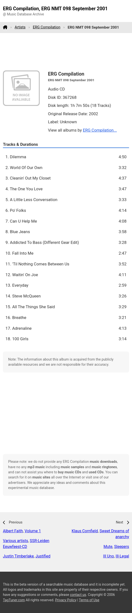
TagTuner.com (14, 600)
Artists (20, 27)
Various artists (15, 540)
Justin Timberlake (18, 556)
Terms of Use (89, 600)
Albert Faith (13, 531)
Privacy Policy (66, 600)
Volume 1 (33, 531)
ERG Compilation (46, 27)
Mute (108, 546)
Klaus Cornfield (85, 531)
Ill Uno (108, 556)
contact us (78, 595)
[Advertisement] (66, 51)
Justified (43, 556)
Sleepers (121, 546)
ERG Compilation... (100, 130)
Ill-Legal (122, 556)
